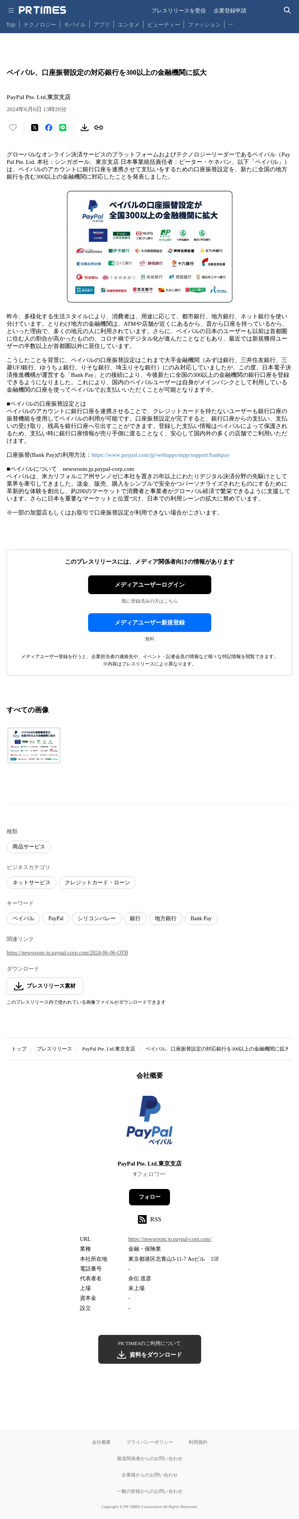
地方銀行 (166, 918)
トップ (19, 1049)
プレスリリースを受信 (178, 10)
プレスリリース (54, 1049)
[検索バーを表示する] (287, 10)
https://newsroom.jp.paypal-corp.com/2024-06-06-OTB (67, 953)
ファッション (204, 24)
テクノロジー (39, 24)
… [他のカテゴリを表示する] (230, 23)
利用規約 (198, 1442)
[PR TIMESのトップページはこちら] (42, 10)
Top (11, 24)
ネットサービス (31, 882)
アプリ (102, 24)
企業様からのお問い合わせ (150, 1474)
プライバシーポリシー (149, 1442)
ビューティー (163, 24)
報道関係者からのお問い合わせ (149, 1458)
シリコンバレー (97, 918)
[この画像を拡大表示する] (34, 745)
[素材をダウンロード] (84, 127)
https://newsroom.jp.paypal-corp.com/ (169, 1239)
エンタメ (129, 24)
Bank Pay (201, 918)
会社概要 (101, 1442)
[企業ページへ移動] (149, 1122)
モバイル (75, 24)
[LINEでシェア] (63, 127)
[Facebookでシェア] (48, 127)
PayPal (56, 918)
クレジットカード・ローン (97, 882)
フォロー (150, 1197)
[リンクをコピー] (98, 127)
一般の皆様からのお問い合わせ (149, 1491)
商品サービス (28, 847)
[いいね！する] (13, 127)
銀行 (135, 918)
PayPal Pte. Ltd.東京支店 (108, 1049)
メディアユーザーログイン (150, 585)
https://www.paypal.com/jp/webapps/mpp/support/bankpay (161, 455)
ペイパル (23, 918)
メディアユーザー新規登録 (150, 622)
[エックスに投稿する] (34, 127)
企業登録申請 (230, 10)
